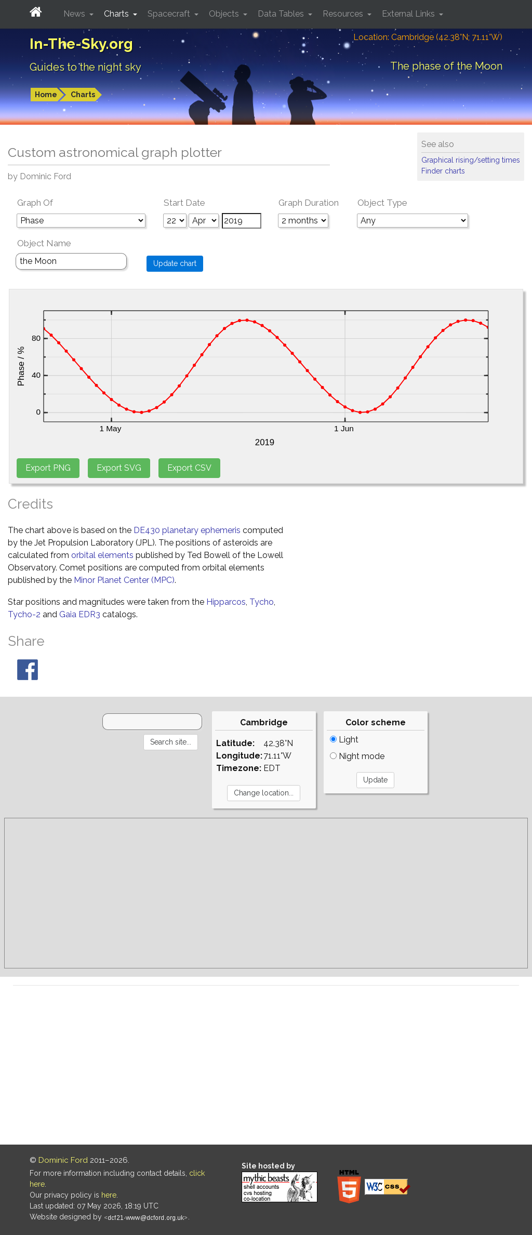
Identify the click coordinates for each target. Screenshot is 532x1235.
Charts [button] (117, 14)
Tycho (261, 602)
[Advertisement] (266, 893)
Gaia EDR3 (79, 614)
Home (46, 94)
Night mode (357, 756)
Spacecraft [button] (170, 14)
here (108, 1195)
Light (344, 740)
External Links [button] (409, 14)
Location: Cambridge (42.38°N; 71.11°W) (427, 37)
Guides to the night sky (85, 67)
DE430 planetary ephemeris (187, 530)
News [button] (75, 14)
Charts (83, 94)
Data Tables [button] (282, 14)
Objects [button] (225, 14)
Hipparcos (226, 602)
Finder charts (443, 171)
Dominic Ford (63, 1160)
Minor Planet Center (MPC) (124, 580)
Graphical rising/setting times (470, 160)
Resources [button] (344, 14)
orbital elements (102, 555)
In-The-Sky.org (81, 43)
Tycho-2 (24, 614)
